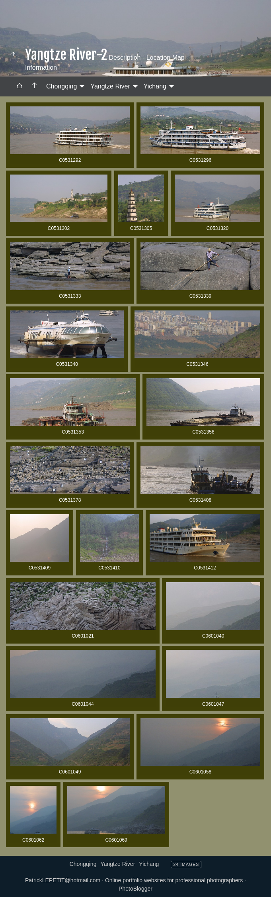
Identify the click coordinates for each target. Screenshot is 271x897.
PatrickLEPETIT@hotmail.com (62, 880)
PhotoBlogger (135, 888)
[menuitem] (19, 86)
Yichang (155, 86)
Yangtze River (110, 86)
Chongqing (61, 86)
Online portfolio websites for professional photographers (174, 880)
